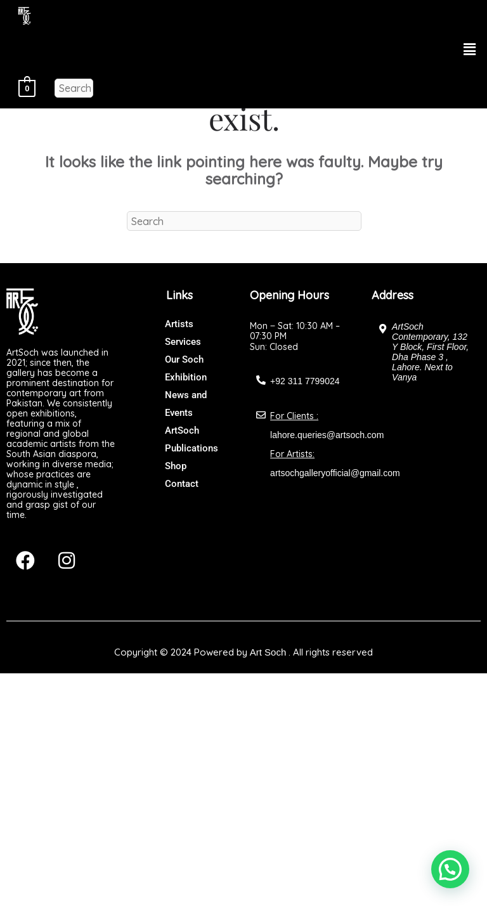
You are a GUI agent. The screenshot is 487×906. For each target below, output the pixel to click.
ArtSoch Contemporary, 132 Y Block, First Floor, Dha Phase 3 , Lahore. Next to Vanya (430, 351)
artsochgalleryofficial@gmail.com (335, 473)
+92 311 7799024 (304, 381)
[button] (470, 49)
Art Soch (268, 652)
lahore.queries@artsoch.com (327, 435)
